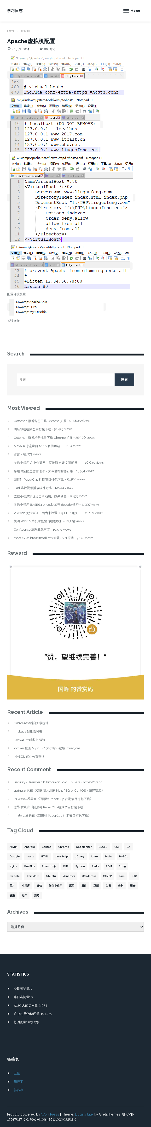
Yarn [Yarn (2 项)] (122, 876)
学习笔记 (49, 49)
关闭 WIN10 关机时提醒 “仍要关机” (38, 521)
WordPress (50, 1114)
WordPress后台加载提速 (31, 723)
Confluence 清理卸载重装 (32, 529)
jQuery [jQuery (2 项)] (80, 856)
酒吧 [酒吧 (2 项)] (36, 895)
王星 (17, 1073)
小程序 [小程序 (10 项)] (26, 885)
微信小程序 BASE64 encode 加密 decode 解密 (46, 504)
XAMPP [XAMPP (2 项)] (107, 876)
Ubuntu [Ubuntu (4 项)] (51, 876)
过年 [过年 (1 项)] (24, 895)
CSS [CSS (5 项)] (117, 846)
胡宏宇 (18, 1081)
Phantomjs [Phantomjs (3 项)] (49, 866)
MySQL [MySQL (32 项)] (123, 856)
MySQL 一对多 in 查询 (30, 739)
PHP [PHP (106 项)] (66, 866)
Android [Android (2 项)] (29, 846)
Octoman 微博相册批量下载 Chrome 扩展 (43, 437)
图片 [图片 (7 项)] (12, 885)
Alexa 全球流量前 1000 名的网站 (37, 446)
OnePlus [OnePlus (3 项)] (29, 866)
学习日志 (15, 10)
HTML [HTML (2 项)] (44, 856)
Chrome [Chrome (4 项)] (63, 846)
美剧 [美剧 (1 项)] (120, 885)
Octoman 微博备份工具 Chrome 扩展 (40, 420)
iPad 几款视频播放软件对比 (33, 487)
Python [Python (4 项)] (80, 866)
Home (11, 31)
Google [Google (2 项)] (15, 856)
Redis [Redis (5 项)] (95, 866)
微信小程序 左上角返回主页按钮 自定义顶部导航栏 (48, 462)
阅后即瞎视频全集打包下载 (32, 429)
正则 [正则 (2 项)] (96, 885)
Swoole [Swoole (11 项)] (15, 876)
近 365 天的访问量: (27, 1014)
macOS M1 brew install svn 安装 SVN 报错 (44, 537)
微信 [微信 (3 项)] (39, 885)
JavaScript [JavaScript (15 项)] (62, 856)
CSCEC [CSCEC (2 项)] (103, 846)
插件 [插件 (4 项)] (84, 885)
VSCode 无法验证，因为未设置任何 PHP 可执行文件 (48, 513)
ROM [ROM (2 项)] (109, 866)
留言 (17, 454)
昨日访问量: (22, 997)
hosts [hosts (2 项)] (30, 856)
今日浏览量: (22, 988)
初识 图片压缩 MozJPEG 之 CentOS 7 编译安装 (68, 790)
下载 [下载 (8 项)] (134, 876)
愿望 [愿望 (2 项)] (71, 885)
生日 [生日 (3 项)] (108, 885)
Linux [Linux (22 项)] (94, 856)
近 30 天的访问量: (26, 1005)
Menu (135, 10)
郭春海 (18, 1090)
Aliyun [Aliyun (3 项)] (13, 846)
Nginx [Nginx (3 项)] (13, 866)
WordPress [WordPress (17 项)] (89, 876)
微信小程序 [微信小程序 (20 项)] (55, 885)
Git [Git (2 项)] (128, 846)
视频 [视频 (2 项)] (12, 895)
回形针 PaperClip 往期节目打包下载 (39, 479)
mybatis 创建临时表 (28, 731)
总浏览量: (21, 1022)
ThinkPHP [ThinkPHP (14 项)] (33, 876)
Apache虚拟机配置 (31, 41)
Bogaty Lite (84, 1114)
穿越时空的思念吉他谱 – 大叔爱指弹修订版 (43, 471)
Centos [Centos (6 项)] (46, 846)
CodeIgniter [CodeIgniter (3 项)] (84, 846)
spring (18, 790)
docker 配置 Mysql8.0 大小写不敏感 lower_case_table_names (48, 748)
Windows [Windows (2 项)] (69, 876)
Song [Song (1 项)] (122, 866)
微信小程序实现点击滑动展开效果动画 (40, 496)
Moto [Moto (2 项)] (108, 856)
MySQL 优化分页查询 (29, 756)
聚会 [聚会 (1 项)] (132, 885)
